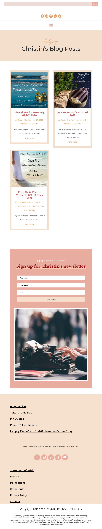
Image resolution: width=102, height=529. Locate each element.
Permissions (17, 482)
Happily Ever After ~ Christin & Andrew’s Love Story (41, 431)
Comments (17, 489)
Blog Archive (18, 406)
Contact (15, 501)
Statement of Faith (22, 470)
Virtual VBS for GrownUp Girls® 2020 (29, 114)
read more (29, 138)
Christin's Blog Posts (29, 124)
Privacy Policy (18, 495)
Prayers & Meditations (23, 425)
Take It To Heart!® (21, 412)
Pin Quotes (17, 418)
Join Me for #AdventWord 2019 (72, 114)
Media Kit (16, 476)
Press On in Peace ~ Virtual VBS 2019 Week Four (29, 195)
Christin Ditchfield (24, 120)
